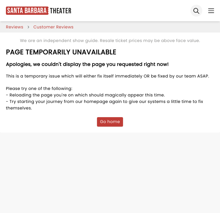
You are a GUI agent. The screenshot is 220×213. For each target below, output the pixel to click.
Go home (110, 122)
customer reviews (53, 27)
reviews (14, 27)
